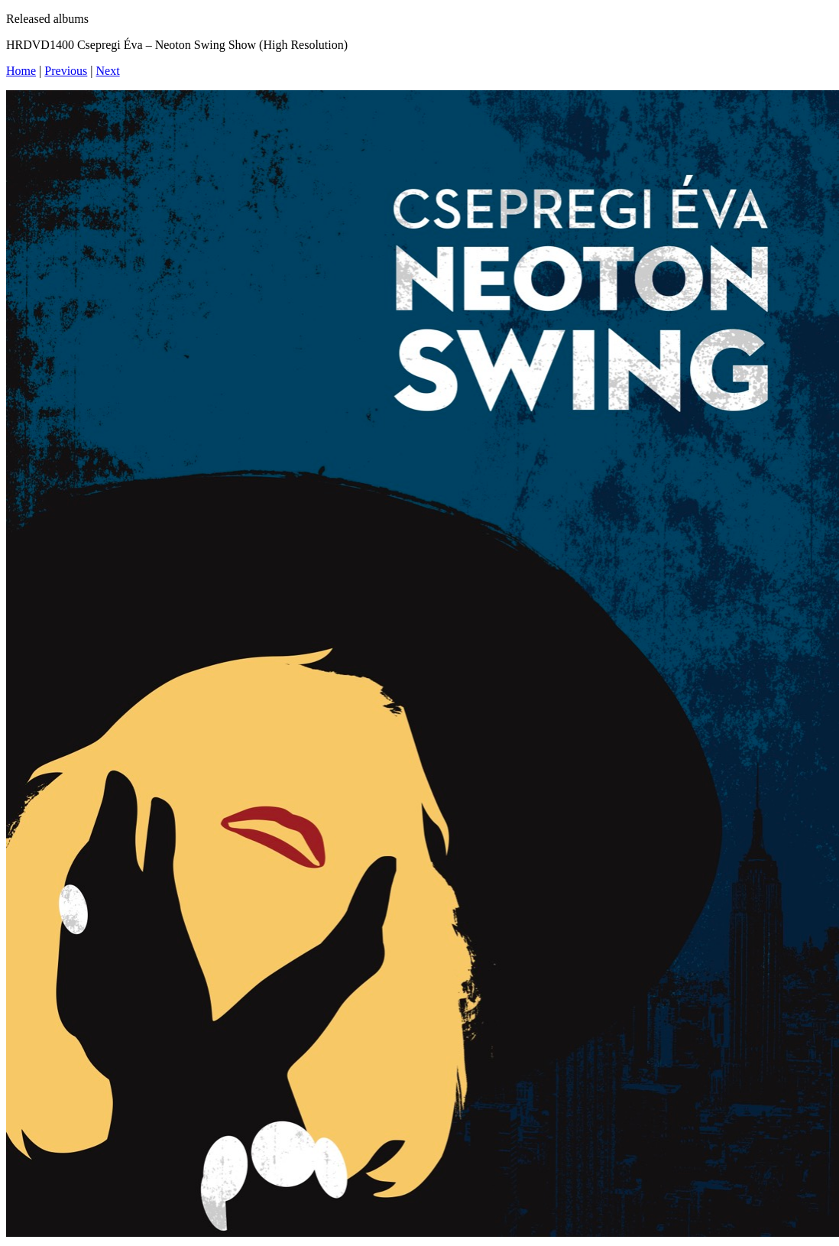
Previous (65, 70)
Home (21, 70)
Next (108, 70)
